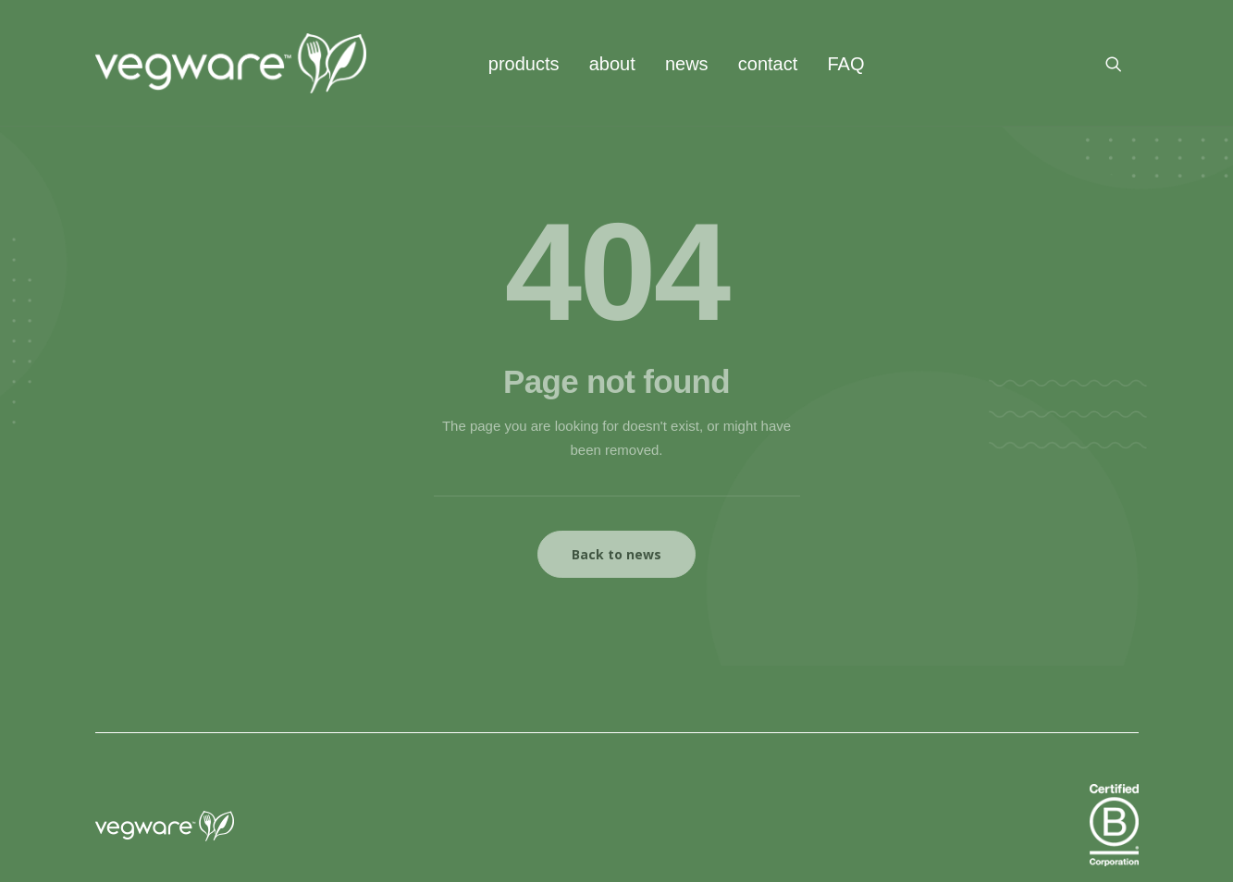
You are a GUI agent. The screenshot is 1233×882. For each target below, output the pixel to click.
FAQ (845, 64)
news (687, 64)
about (612, 64)
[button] (1122, 63)
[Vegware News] (230, 63)
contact (767, 64)
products (524, 64)
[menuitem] (524, 63)
